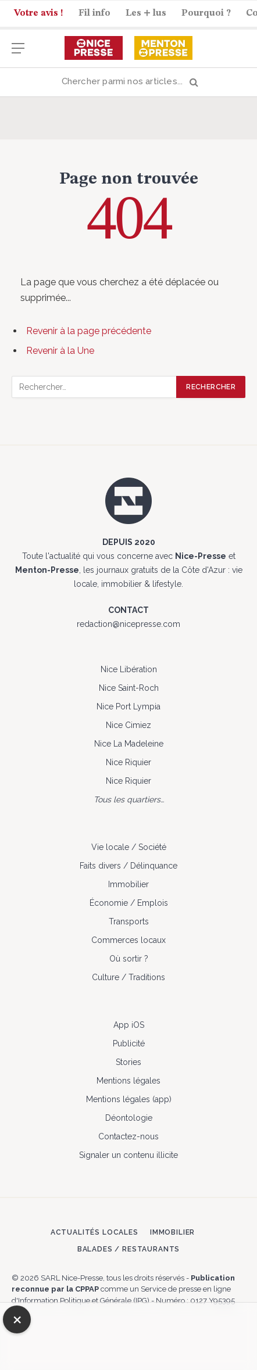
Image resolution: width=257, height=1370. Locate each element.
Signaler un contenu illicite (128, 1155)
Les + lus (146, 13)
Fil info (94, 13)
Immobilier (128, 884)
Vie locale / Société (128, 847)
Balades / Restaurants (128, 1249)
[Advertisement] (128, 1335)
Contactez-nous (128, 1136)
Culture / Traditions (128, 977)
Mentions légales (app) (129, 1099)
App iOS (128, 1025)
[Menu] (18, 54)
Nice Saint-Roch (129, 688)
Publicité (129, 1043)
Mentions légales (128, 1080)
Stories (128, 1062)
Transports (129, 921)
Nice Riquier (128, 762)
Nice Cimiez (128, 725)
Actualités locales (94, 1232)
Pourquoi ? (206, 13)
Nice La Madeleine (128, 743)
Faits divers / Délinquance (128, 865)
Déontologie (128, 1117)
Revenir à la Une (60, 350)
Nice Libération (129, 669)
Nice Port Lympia (128, 706)
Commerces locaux (128, 940)
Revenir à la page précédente (88, 330)
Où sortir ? (128, 958)
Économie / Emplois (129, 903)
